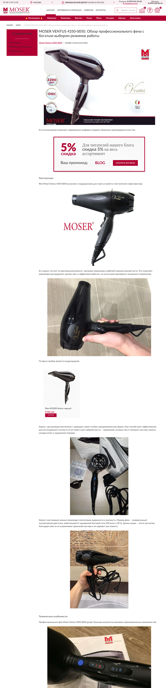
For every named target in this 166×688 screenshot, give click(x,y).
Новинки (88, 10)
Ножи (89, 18)
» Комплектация (15, 51)
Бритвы (78, 18)
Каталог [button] (51, 10)
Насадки (110, 18)
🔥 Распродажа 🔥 (34, 18)
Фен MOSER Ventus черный (58, 408)
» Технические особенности (20, 47)
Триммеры (66, 18)
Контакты (101, 10)
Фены (99, 18)
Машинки (51, 18)
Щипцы (122, 18)
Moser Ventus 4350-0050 (50, 43)
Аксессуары (135, 18)
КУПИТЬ (51, 415)
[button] (130, 3)
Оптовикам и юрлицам (69, 10)
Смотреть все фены (125, 163)
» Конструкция (15, 43)
